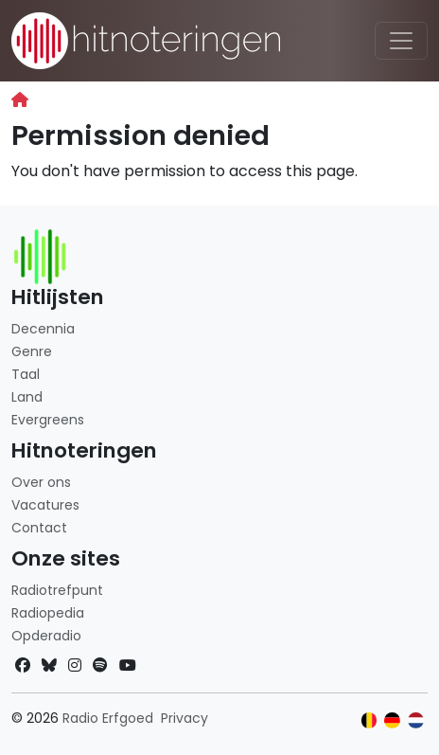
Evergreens (47, 419)
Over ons (41, 482)
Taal (25, 374)
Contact (39, 527)
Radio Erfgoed (107, 718)
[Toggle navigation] (401, 41)
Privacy (184, 718)
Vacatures (45, 504)
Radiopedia (47, 612)
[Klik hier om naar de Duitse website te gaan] (392, 720)
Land (27, 396)
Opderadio (46, 635)
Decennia (43, 328)
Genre (31, 351)
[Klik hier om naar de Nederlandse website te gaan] (416, 720)
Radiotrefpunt (57, 590)
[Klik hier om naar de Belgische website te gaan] (369, 720)
